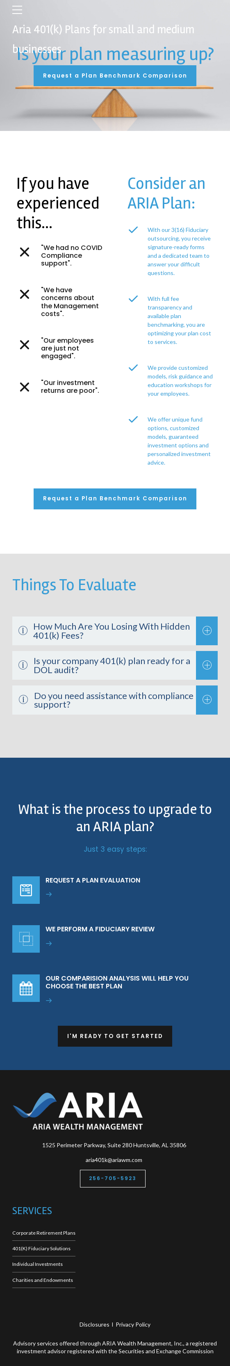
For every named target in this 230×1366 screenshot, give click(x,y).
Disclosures (94, 1324)
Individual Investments (37, 1264)
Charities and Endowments (42, 1280)
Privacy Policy (133, 1324)
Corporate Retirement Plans (43, 1233)
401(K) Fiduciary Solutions (41, 1248)
